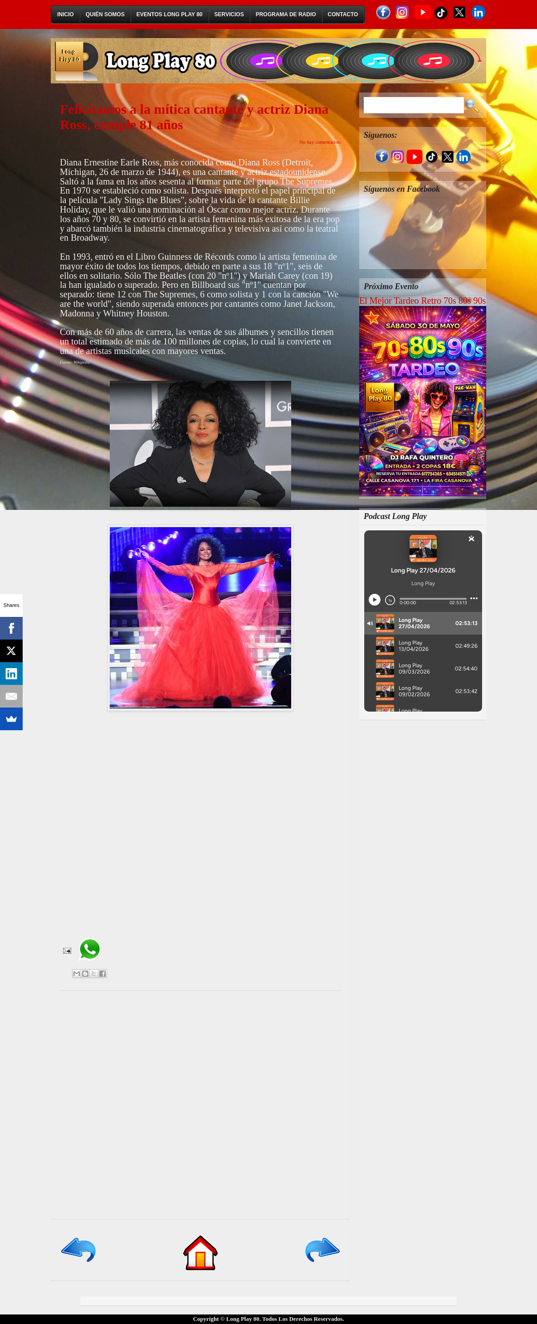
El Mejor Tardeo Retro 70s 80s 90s (422, 301)
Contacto (343, 14)
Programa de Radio (286, 14)
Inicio (65, 14)
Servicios (229, 14)
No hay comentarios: (320, 142)
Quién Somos (105, 14)
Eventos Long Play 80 (170, 14)
